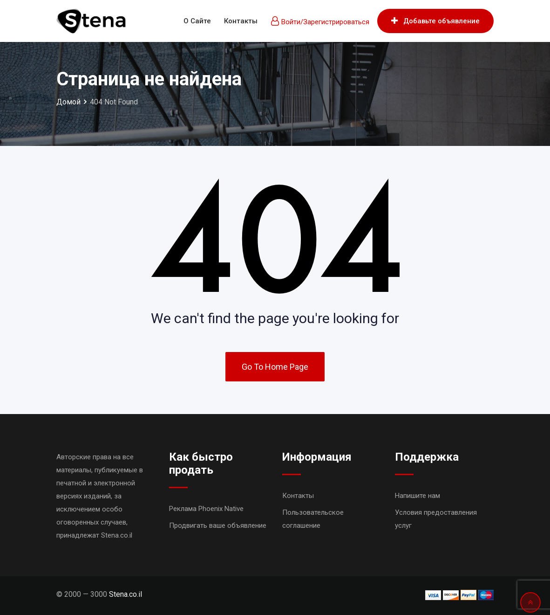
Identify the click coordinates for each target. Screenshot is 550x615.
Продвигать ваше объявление (217, 525)
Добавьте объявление (435, 21)
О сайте (197, 21)
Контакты (241, 21)
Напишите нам (417, 495)
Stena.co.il (125, 594)
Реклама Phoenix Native (206, 508)
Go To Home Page (275, 367)
